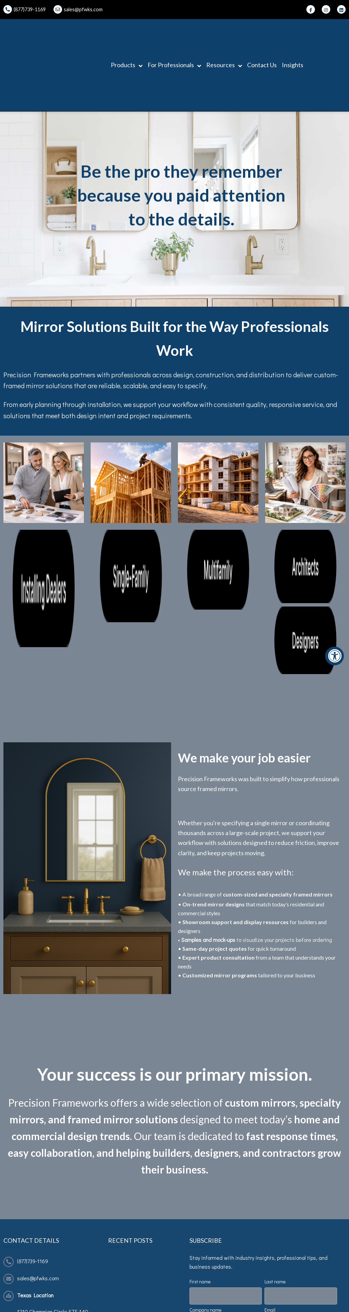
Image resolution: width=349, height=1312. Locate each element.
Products (126, 32)
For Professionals (174, 32)
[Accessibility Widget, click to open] (334, 656)
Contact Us (262, 31)
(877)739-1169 (32, 1088)
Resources (224, 32)
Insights (292, 31)
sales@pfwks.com (83, 9)
